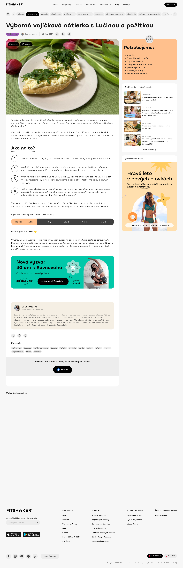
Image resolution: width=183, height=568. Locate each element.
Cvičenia (78, 4)
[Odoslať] (36, 522)
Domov (55, 4)
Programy (66, 4)
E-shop (126, 4)
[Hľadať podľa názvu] (8, 14)
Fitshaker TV (105, 4)
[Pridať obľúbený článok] (57, 34)
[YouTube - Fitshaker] (21, 556)
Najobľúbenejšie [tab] (145, 87)
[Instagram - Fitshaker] (15, 556)
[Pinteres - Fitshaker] (35, 556)
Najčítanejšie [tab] (130, 87)
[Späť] (14, 14)
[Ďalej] (175, 14)
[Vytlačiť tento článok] (63, 34)
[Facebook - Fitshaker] (8, 556)
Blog (117, 4)
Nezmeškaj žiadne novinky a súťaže (21, 518)
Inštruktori (90, 4)
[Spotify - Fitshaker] (28, 556)
